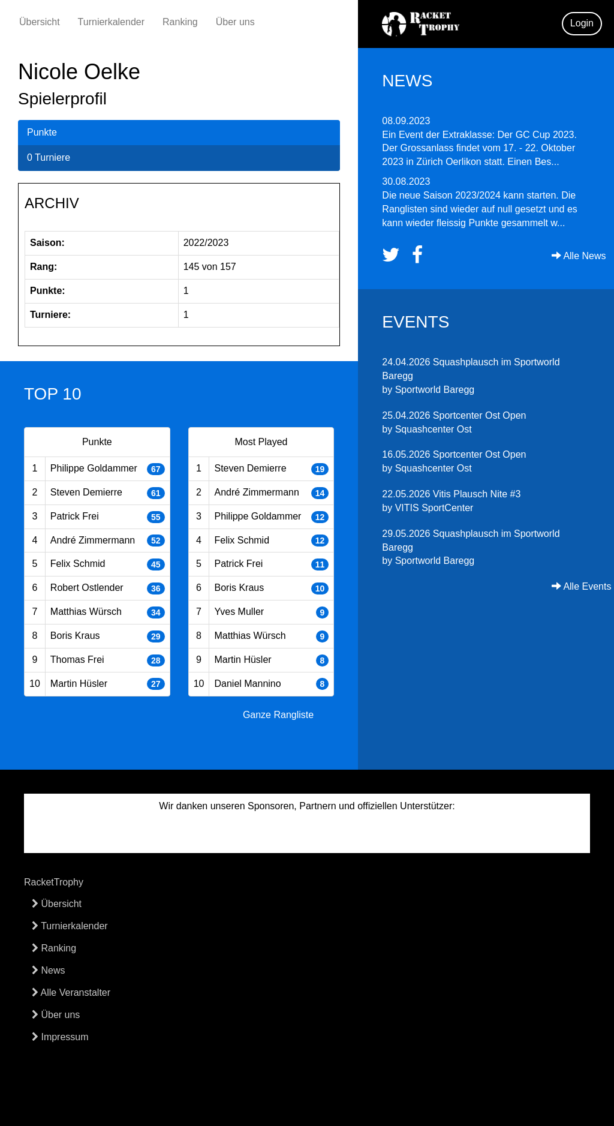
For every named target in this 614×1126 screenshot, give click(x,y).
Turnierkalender (111, 22)
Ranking (180, 22)
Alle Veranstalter (71, 992)
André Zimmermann (92, 540)
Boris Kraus (75, 635)
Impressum (60, 1037)
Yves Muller (239, 611)
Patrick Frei (74, 516)
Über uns (235, 22)
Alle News (579, 256)
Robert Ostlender (87, 587)
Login (582, 23)
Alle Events (582, 586)
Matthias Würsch (86, 611)
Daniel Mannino (247, 683)
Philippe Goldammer (93, 468)
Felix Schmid (78, 564)
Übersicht (39, 22)
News (48, 970)
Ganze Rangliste (278, 715)
